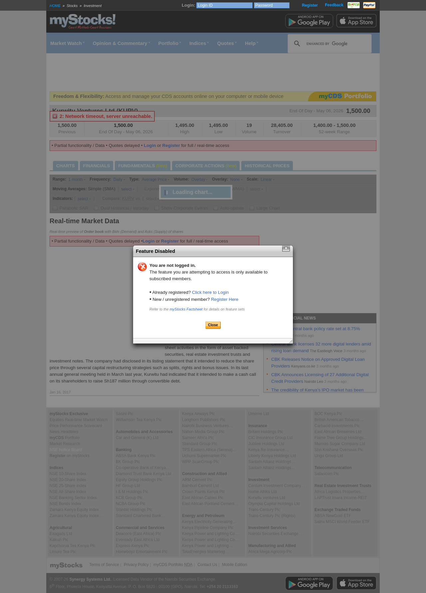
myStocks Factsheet (186, 309)
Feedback (334, 5)
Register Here (224, 299)
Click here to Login (210, 292)
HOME (55, 6)
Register (310, 5)
